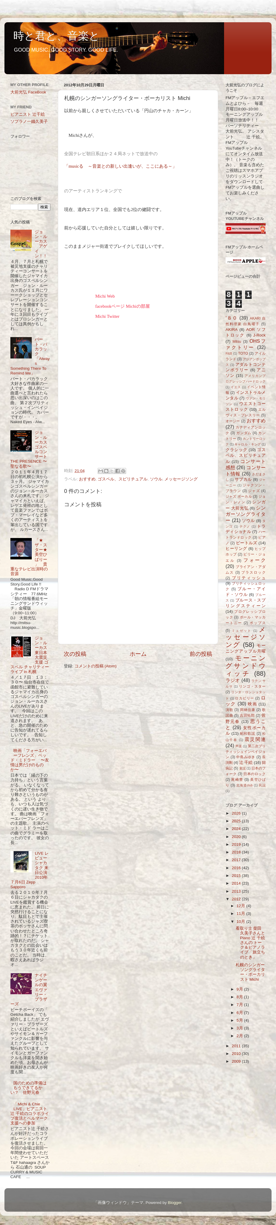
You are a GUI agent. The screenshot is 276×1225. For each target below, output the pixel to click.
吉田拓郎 (247, 715)
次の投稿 (75, 654)
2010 (237, 1053)
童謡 (242, 768)
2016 (237, 868)
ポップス (258, 623)
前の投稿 (201, 654)
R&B (229, 353)
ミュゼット (242, 630)
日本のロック (254, 774)
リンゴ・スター (252, 686)
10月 (241, 921)
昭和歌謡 (248, 733)
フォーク (254, 560)
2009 (237, 1061)
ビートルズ (246, 543)
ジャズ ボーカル (239, 496)
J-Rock (259, 335)
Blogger (174, 1202)
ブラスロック (253, 572)
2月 (240, 1036)
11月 (241, 913)
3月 (240, 1028)
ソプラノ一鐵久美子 (29, 121)
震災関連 (255, 739)
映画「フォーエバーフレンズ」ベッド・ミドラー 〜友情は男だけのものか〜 (29, 760)
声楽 (238, 746)
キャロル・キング (247, 444)
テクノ (244, 526)
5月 (240, 1020)
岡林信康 (247, 710)
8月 (240, 997)
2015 (237, 875)
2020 (237, 836)
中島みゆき (245, 757)
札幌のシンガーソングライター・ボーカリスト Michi (250, 972)
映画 (252, 704)
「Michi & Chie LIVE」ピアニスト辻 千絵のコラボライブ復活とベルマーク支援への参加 (29, 1114)
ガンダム (243, 433)
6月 (240, 1012)
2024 (237, 828)
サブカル (243, 479)
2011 (237, 1046)
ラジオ (233, 680)
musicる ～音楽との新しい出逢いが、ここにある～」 (123, 166)
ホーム (138, 654)
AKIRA (232, 329)
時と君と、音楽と (56, 36)
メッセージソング (181, 479)
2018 (237, 852)
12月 (241, 906)
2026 (237, 813)
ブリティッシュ (249, 578)
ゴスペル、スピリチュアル (122, 479)
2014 (237, 883)
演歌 (229, 710)
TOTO (243, 353)
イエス (236, 387)
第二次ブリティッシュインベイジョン (246, 751)
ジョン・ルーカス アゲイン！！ (41, 244)
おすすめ (87, 479)
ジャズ (254, 491)
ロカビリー (244, 698)
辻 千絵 (246, 762)
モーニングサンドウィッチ (246, 665)
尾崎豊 (237, 779)
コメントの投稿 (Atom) (95, 666)
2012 (237, 899)
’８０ (232, 317)
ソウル (156, 479)
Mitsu (237, 341)
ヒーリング (236, 548)
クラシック (236, 450)
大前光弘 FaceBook (28, 92)
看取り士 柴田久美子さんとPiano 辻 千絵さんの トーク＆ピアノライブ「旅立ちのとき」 (250, 942)
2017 (237, 860)
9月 (240, 989)
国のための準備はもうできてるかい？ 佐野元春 (28, 1088)
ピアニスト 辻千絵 (27, 114)
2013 (237, 891)
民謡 (262, 785)
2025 (237, 821)
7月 (240, 1004)
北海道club (244, 785)
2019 (237, 844)
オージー (233, 421)
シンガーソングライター (246, 514)
